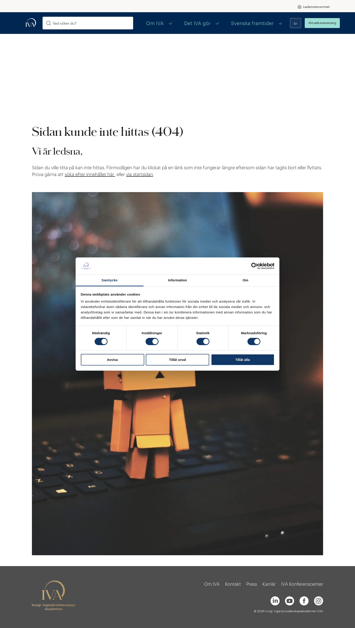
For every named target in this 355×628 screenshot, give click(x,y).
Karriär (269, 584)
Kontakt (233, 584)
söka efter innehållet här (90, 174)
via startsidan (139, 174)
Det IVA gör (179, 23)
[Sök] (48, 23)
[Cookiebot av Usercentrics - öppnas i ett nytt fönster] (254, 266)
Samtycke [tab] (110, 280)
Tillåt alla (242, 360)
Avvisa (112, 360)
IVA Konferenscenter (302, 584)
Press (251, 584)
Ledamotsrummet (316, 7)
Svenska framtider (217, 23)
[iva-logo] (30, 23)
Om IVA (150, 23)
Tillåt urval (177, 360)
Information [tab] (177, 280)
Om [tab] (245, 280)
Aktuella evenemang (312, 23)
